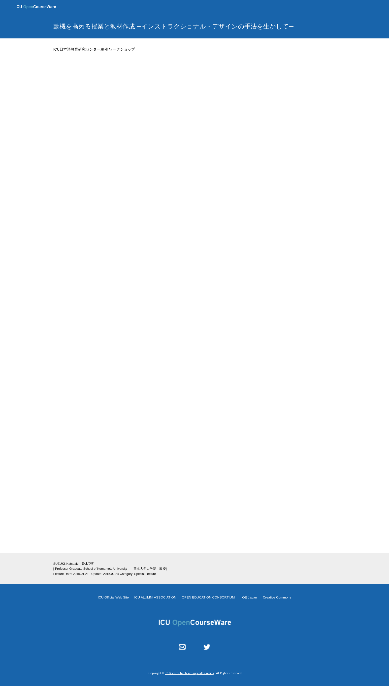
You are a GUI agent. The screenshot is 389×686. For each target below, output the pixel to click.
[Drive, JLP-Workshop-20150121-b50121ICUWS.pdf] (145, 308)
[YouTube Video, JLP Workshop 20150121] (194, 146)
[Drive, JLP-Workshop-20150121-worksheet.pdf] (145, 468)
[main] (182, 26)
